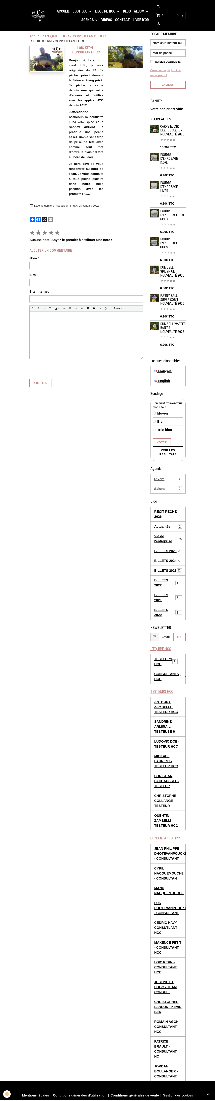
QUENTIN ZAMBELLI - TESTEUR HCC (166, 821)
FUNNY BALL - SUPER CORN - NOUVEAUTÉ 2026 (172, 300)
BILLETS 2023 (168, 570)
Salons (168, 489)
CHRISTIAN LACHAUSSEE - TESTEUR (166, 781)
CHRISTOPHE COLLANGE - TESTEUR (165, 801)
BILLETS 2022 (168, 582)
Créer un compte (160, 70)
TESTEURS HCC (163, 661)
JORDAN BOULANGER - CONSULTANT (166, 1071)
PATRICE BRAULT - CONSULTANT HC (165, 1049)
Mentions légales (35, 1095)
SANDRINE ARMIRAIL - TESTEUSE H (164, 727)
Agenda (88, 20)
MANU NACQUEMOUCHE (169, 890)
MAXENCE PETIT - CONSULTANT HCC (167, 948)
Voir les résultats (168, 452)
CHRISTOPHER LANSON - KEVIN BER (167, 1007)
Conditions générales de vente (134, 1095)
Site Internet (39, 291)
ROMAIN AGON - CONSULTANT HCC (167, 1027)
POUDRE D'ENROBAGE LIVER (169, 187)
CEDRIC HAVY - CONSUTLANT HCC (166, 928)
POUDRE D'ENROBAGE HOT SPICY (172, 215)
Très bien (164, 430)
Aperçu (116, 308)
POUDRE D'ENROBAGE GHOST (169, 243)
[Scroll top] (208, 1094)
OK (179, 637)
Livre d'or (141, 20)
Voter (162, 442)
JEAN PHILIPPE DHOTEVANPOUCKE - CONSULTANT (170, 853)
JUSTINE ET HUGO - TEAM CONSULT (165, 987)
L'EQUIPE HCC (105, 11)
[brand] (39, 15)
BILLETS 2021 (168, 597)
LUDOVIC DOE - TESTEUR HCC (166, 744)
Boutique (80, 11)
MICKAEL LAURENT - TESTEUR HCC (166, 761)
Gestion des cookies (178, 1095)
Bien (160, 421)
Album (139, 11)
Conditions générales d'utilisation (79, 1095)
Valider (168, 84)
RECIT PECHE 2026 (168, 514)
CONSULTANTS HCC (89, 36)
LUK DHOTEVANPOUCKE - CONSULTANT (170, 908)
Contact (122, 20)
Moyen (162, 413)
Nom (33, 258)
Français (163, 371)
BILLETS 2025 (168, 551)
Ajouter (40, 382)
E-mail (34, 275)
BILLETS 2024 (168, 561)
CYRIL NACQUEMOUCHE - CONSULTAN (169, 873)
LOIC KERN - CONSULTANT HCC (165, 967)
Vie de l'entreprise (168, 538)
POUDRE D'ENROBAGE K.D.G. (169, 159)
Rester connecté (168, 62)
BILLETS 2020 (168, 612)
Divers (168, 479)
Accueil (63, 11)
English (162, 381)
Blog (127, 11)
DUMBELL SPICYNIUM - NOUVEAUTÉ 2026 (172, 271)
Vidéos (106, 20)
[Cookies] (7, 1094)
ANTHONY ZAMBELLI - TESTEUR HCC (166, 707)
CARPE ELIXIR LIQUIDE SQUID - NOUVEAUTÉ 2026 (172, 130)
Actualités (168, 526)
